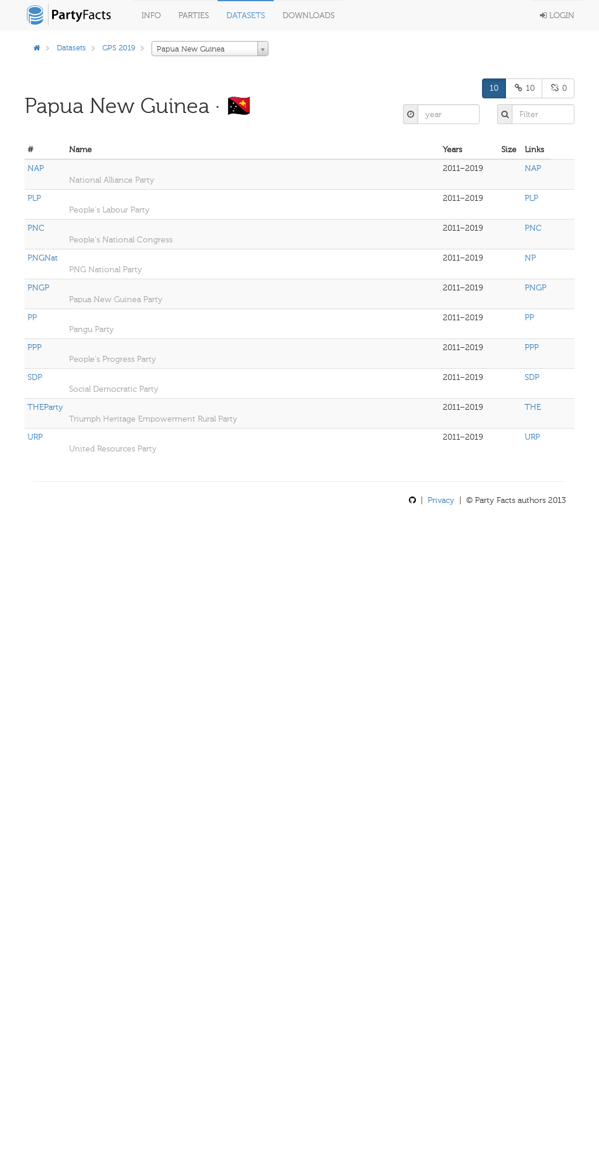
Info (151, 15)
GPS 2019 (118, 47)
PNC (35, 228)
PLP (34, 198)
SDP (34, 377)
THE (533, 407)
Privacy (441, 500)
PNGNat (42, 258)
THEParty (45, 407)
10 (494, 88)
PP (32, 318)
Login (557, 15)
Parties (193, 15)
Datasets (245, 15)
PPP (34, 347)
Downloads (309, 15)
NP (530, 258)
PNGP (38, 288)
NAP (35, 168)
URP (35, 437)
